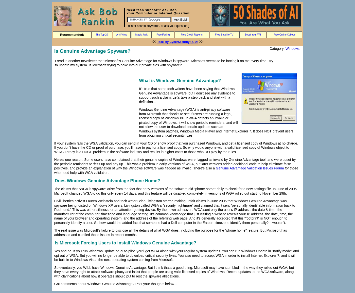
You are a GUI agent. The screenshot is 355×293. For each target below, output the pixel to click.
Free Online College (285, 34)
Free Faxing (163, 34)
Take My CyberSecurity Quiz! (177, 42)
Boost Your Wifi (253, 34)
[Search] (149, 19)
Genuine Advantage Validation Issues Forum (250, 168)
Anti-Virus (121, 34)
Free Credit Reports (192, 34)
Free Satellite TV (224, 34)
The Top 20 (102, 34)
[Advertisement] (95, 104)
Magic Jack (141, 34)
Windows (292, 49)
